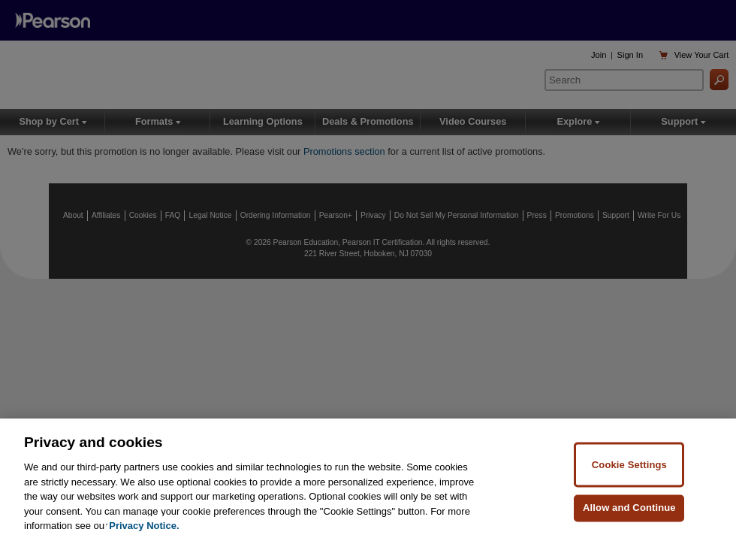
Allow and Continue (629, 507)
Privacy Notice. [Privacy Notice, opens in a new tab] (144, 526)
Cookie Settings (629, 464)
